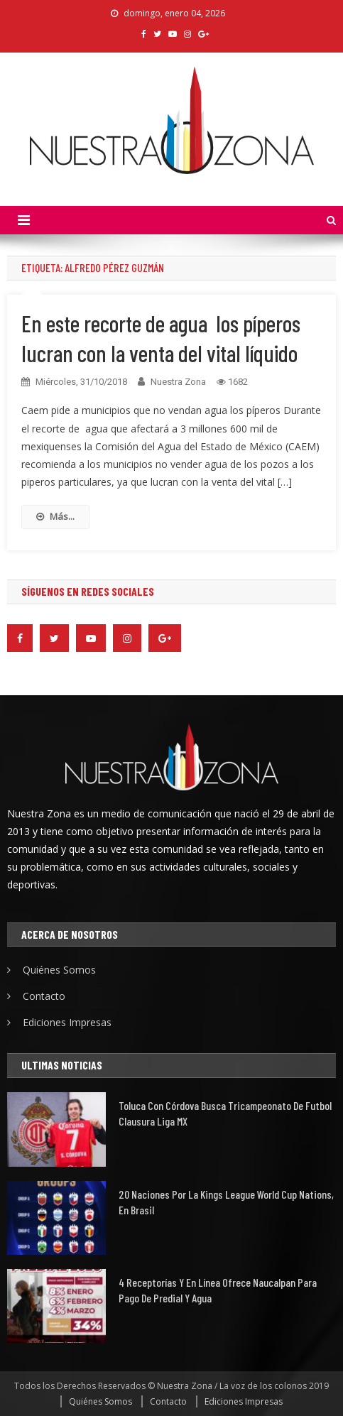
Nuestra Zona (178, 381)
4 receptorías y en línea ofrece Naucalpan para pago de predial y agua (218, 1290)
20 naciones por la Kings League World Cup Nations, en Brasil (226, 1201)
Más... (55, 516)
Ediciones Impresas (67, 1022)
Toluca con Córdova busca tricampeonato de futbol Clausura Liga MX (225, 1113)
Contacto (44, 996)
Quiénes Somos (59, 969)
